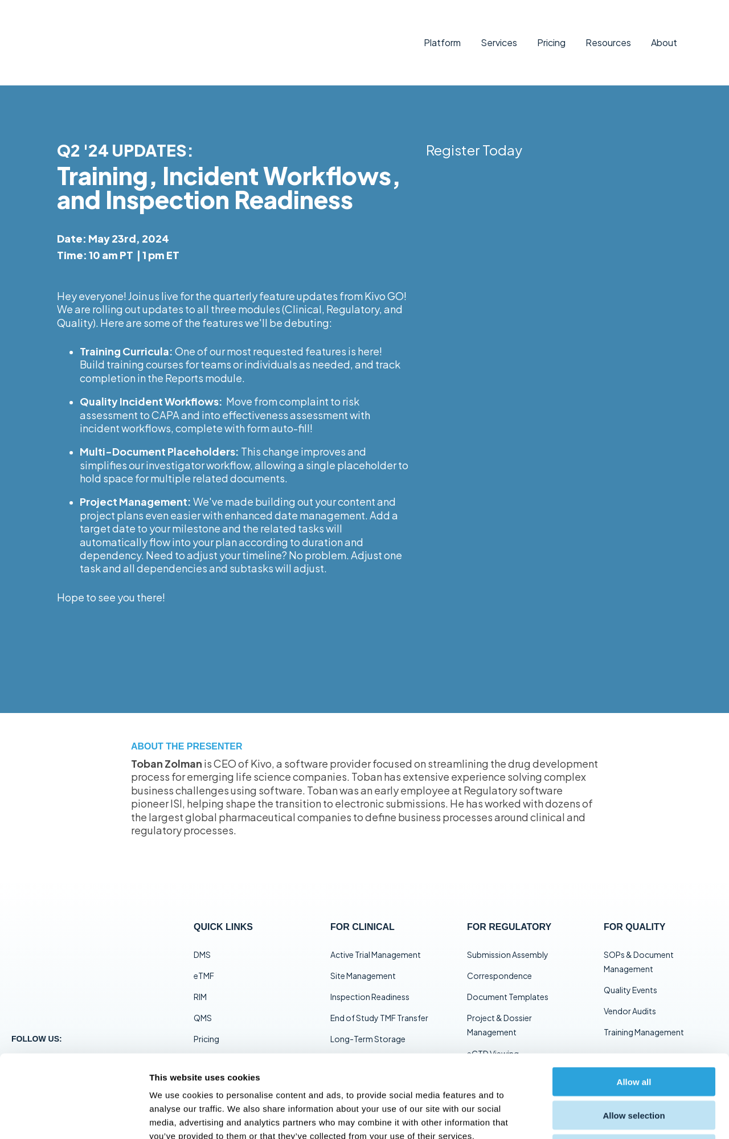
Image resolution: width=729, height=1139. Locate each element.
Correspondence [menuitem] (499, 955)
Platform (442, 32)
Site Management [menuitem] (363, 955)
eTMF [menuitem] (204, 955)
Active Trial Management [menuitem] (375, 934)
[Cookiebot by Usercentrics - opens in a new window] (74, 1116)
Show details (597, 1116)
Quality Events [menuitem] (630, 970)
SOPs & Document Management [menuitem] (639, 941)
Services (499, 32)
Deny (634, 1066)
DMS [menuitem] (202, 934)
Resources (608, 32)
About (664, 32)
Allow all (634, 999)
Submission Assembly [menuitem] (507, 934)
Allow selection (634, 1033)
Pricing (551, 32)
